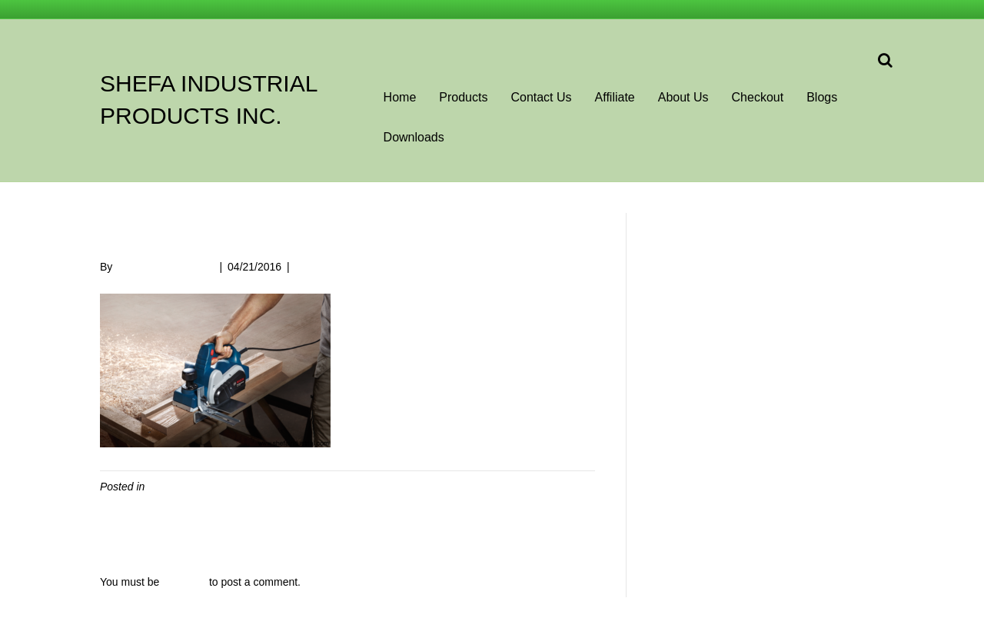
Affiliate (615, 97)
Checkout (758, 97)
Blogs (821, 97)
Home (400, 97)
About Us (683, 97)
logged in (184, 582)
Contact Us (540, 97)
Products (463, 97)
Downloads (414, 137)
